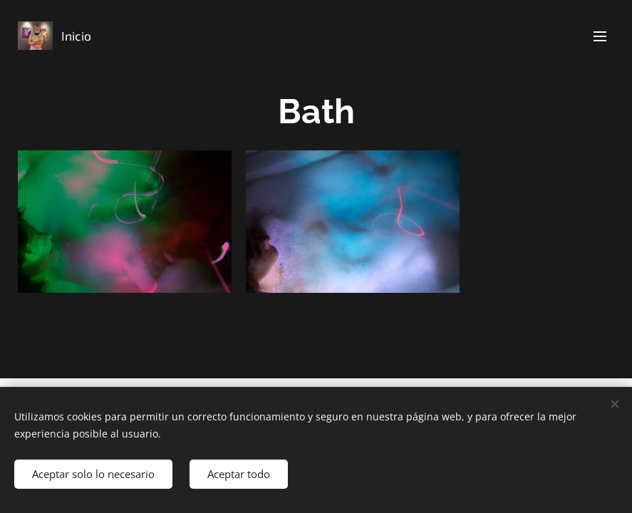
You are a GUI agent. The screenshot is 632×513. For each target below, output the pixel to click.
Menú (600, 36)
